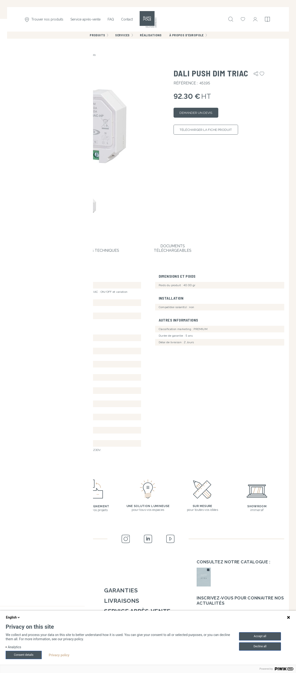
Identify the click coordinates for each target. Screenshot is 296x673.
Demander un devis (201, 113)
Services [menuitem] (122, 38)
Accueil (16, 55)
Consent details (23, 654)
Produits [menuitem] (97, 38)
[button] (90, 127)
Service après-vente (85, 21)
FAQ (111, 21)
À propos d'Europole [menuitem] (186, 38)
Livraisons (121, 598)
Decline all (260, 646)
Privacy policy (59, 655)
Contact (127, 21)
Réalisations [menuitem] (151, 38)
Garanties (121, 587)
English (13, 617)
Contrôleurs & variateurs (41, 55)
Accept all (260, 636)
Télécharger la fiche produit (213, 133)
